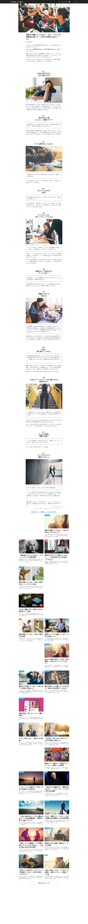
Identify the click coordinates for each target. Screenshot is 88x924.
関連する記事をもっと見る (44, 883)
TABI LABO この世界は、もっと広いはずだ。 (44, 512)
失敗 (43, 508)
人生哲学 (40, 508)
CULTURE (46, 748)
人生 (49, 508)
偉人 (35, 508)
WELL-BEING (47, 515)
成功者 (46, 508)
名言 (37, 508)
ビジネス (56, 508)
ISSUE (20, 594)
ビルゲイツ (52, 508)
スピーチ (60, 508)
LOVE (20, 540)
